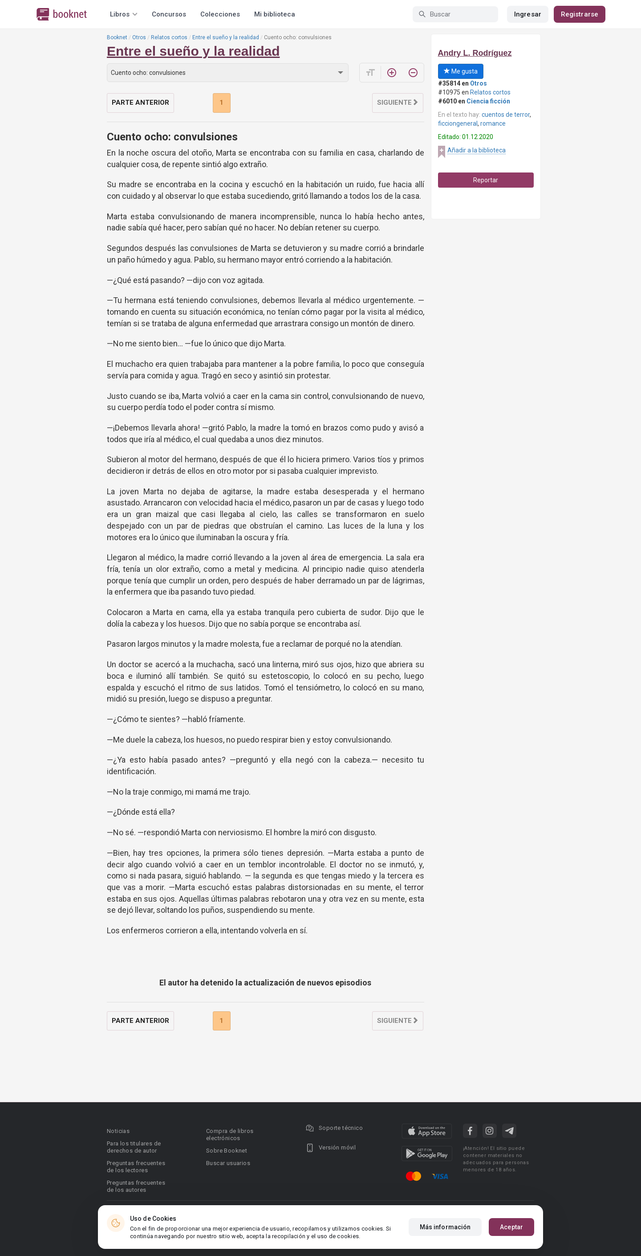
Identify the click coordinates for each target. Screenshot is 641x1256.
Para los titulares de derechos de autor (134, 1147)
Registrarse (579, 14)
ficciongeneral (458, 123)
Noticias (118, 1131)
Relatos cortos (169, 37)
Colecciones (220, 14)
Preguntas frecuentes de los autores (136, 1186)
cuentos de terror (506, 114)
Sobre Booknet (226, 1150)
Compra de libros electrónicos (229, 1134)
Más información (445, 1227)
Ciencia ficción (488, 101)
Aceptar (511, 1227)
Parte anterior (140, 103)
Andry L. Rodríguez (475, 53)
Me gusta (461, 71)
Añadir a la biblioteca (476, 150)
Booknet (117, 37)
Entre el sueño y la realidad (225, 37)
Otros (139, 37)
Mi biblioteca (274, 14)
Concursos (169, 14)
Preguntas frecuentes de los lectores (136, 1167)
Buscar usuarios (228, 1163)
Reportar (485, 180)
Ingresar (527, 14)
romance (493, 123)
